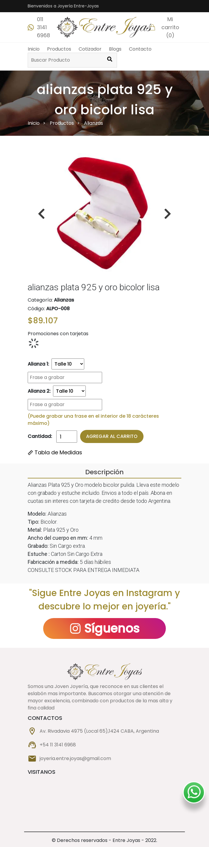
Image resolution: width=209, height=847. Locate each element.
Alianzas (93, 123)
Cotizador (90, 49)
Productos (59, 49)
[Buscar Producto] (109, 60)
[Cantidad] (66, 436)
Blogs (115, 49)
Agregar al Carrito (112, 436)
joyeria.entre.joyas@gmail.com (75, 758)
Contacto (140, 49)
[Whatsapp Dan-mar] (194, 792)
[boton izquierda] (168, 214)
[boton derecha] (41, 214)
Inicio (34, 49)
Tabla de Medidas (55, 452)
